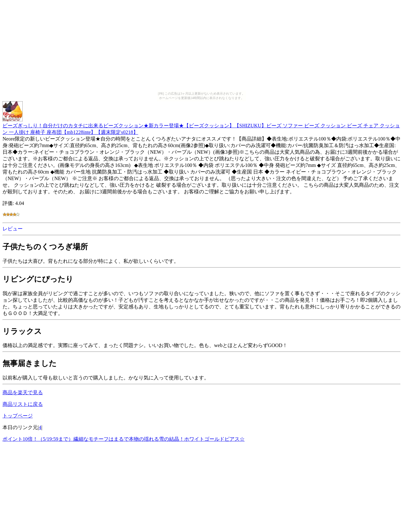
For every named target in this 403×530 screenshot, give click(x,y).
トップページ (18, 415)
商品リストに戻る (23, 404)
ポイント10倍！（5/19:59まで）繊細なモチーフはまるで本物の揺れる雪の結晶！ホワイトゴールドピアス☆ (124, 439)
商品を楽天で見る (23, 392)
